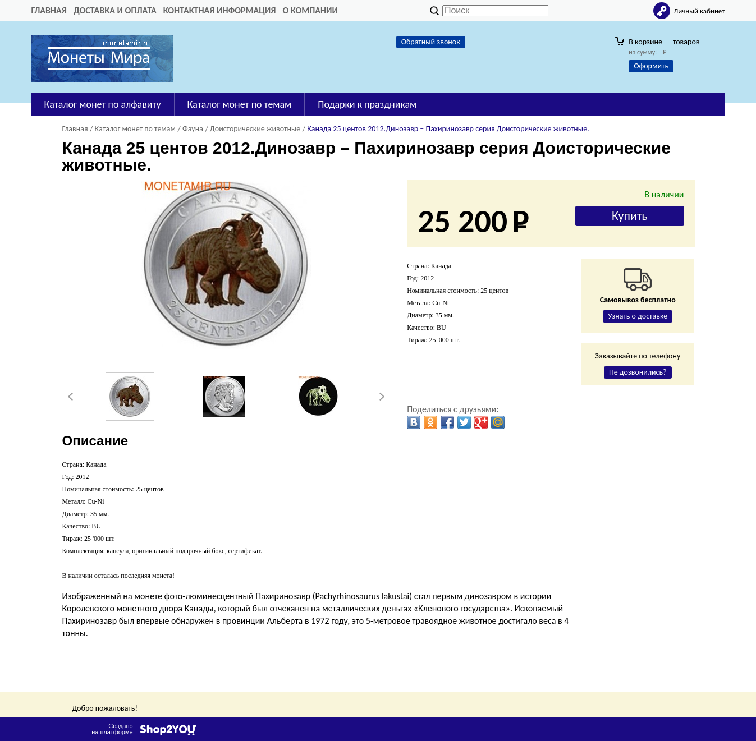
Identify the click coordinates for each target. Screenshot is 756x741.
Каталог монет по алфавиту (102, 104)
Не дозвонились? (638, 372)
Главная (49, 10)
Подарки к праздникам (367, 104)
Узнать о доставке (637, 316)
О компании (310, 10)
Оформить (651, 66)
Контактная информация (219, 10)
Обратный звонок (430, 42)
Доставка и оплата (115, 10)
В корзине (664, 42)
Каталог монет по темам (239, 104)
